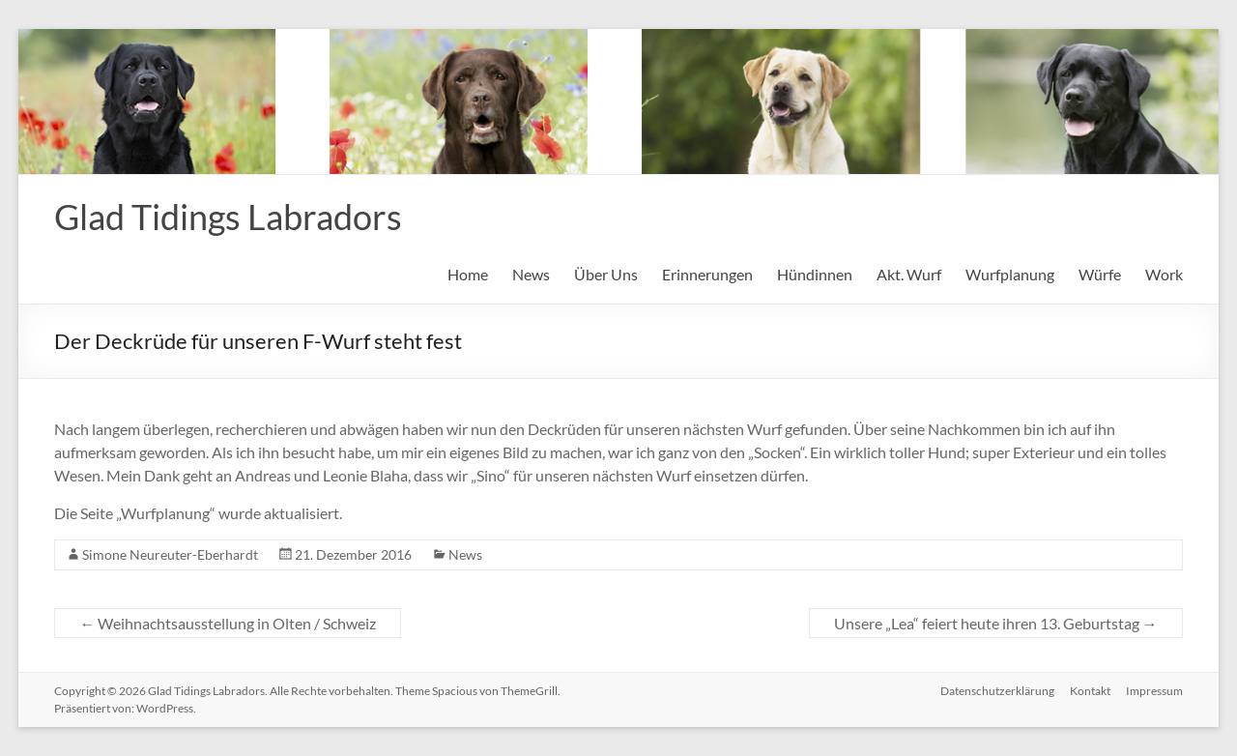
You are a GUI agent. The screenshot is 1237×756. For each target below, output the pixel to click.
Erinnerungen (707, 274)
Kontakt (1090, 690)
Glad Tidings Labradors (228, 216)
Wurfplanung (1009, 274)
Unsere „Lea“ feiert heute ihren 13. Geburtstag (996, 623)
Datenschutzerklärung (997, 690)
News (531, 274)
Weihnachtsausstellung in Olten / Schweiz (227, 623)
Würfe (1100, 274)
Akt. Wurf (909, 274)
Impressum (1154, 690)
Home (467, 274)
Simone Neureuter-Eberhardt (170, 554)
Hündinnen (814, 274)
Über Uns (606, 274)
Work (1164, 274)
